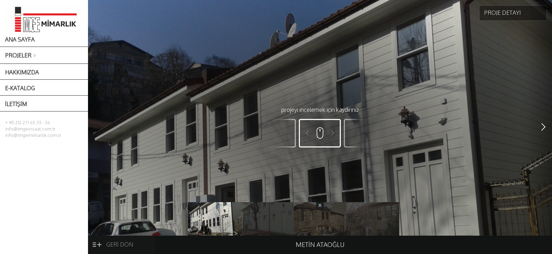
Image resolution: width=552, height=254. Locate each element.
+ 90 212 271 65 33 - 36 (27, 122)
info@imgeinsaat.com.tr (30, 129)
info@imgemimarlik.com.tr (33, 135)
